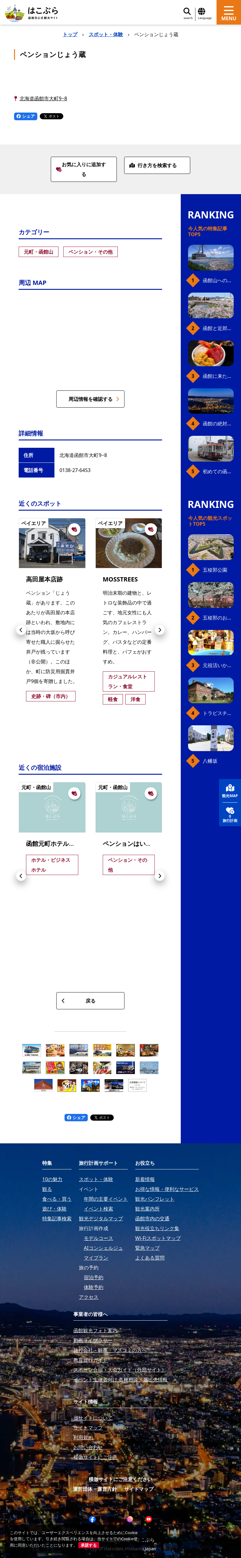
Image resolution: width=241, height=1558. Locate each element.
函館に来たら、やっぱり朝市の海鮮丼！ (218, 376)
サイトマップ (139, 1489)
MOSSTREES (120, 579)
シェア (26, 116)
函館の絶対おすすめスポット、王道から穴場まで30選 (218, 423)
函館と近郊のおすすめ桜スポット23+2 (218, 328)
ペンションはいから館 (133, 843)
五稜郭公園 (215, 569)
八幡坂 (210, 761)
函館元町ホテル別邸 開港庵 (63, 843)
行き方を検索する (153, 165)
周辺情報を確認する (94, 399)
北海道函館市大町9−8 (43, 98)
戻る (78, 1000)
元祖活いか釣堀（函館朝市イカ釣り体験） (218, 665)
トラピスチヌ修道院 (218, 713)
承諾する (89, 1545)
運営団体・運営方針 (95, 1489)
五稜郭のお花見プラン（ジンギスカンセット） (218, 617)
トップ (70, 34)
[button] (21, 630)
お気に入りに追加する (81, 169)
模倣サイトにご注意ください (120, 1479)
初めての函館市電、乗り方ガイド (218, 471)
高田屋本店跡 (44, 579)
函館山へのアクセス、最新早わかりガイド (218, 280)
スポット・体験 (106, 34)
